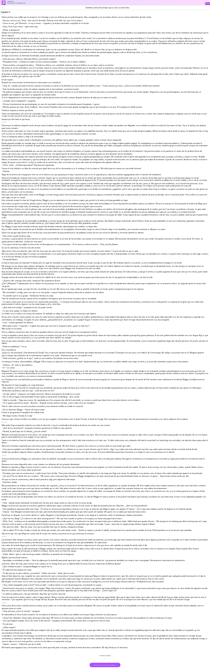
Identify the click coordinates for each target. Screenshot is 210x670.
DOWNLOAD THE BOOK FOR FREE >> (105, 665)
